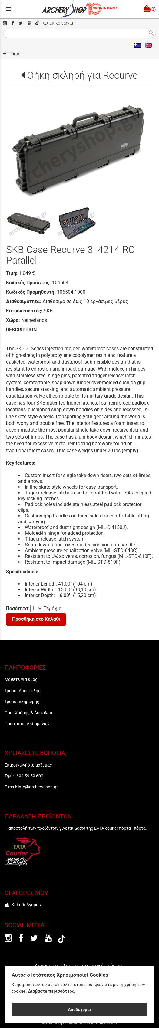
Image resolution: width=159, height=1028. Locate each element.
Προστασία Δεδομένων (27, 723)
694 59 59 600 (29, 776)
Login (12, 53)
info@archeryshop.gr (38, 786)
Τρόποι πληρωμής (22, 701)
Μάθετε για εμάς (21, 679)
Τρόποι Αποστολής (23, 690)
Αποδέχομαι (79, 1009)
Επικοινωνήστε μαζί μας (28, 765)
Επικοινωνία (58, 23)
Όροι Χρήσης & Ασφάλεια (29, 712)
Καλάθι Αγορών (23, 904)
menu (8, 9)
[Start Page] (79, 9)
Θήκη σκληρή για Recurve (82, 75)
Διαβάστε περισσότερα (51, 991)
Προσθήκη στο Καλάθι (36, 619)
